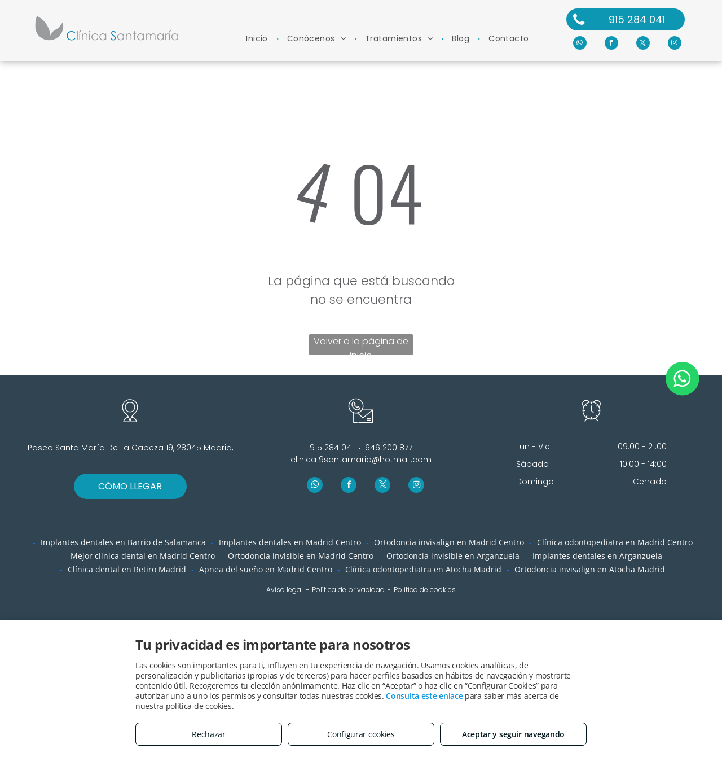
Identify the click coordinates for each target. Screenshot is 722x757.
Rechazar (209, 734)
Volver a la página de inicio (361, 345)
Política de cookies (425, 589)
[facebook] (611, 44)
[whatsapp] (580, 44)
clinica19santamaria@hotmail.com (361, 459)
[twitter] (643, 44)
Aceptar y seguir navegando (513, 734)
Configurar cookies (361, 734)
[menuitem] (258, 39)
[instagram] (674, 44)
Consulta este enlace (424, 695)
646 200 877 (388, 447)
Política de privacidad (348, 589)
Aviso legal (284, 589)
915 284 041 (332, 447)
